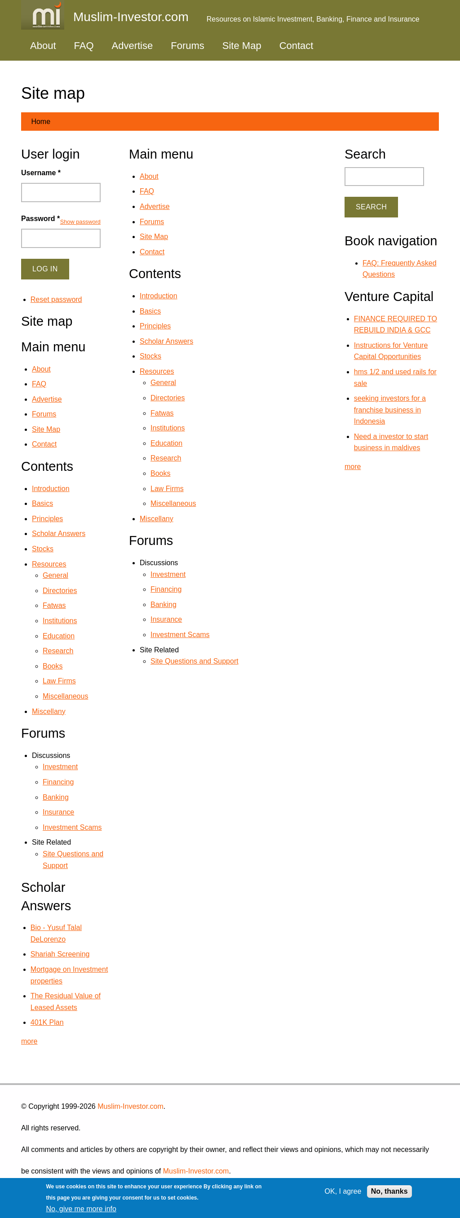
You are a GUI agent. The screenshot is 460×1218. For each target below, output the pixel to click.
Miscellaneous (173, 503)
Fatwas (162, 413)
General (163, 382)
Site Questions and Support (194, 661)
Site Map (241, 45)
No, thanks (389, 1191)
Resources (157, 371)
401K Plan (47, 1022)
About (43, 45)
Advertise (132, 45)
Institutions (167, 428)
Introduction (158, 296)
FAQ (84, 45)
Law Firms (167, 488)
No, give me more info (81, 1209)
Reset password (56, 299)
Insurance (166, 619)
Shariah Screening (60, 954)
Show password (80, 221)
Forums (187, 45)
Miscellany (156, 519)
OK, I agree (343, 1191)
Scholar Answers (166, 341)
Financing (165, 589)
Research (165, 458)
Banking (163, 604)
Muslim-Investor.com (130, 1106)
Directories (167, 398)
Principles (155, 326)
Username (41, 173)
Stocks (150, 356)
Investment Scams (180, 634)
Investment (168, 574)
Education (166, 443)
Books (160, 473)
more (29, 1041)
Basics (150, 311)
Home (40, 121)
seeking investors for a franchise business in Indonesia (390, 409)
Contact (296, 45)
